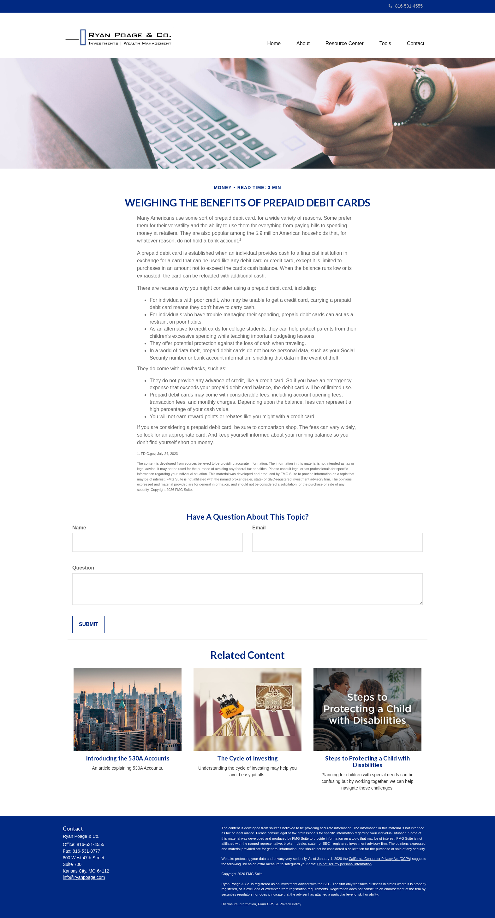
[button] (303, 35)
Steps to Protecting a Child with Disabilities (367, 761)
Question (83, 567)
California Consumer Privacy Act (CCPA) (380, 859)
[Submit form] (88, 624)
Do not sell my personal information (344, 864)
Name (79, 527)
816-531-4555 (406, 6)
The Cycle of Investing (247, 758)
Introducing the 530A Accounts (128, 758)
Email (259, 527)
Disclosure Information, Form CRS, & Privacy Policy (261, 904)
